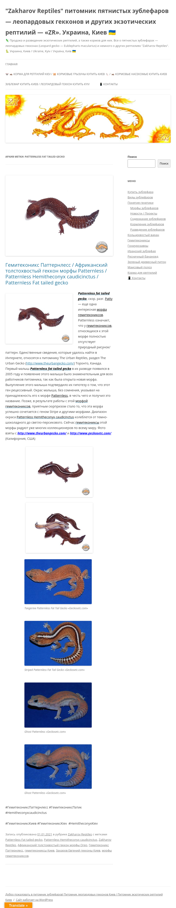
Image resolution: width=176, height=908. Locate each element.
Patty (108, 299)
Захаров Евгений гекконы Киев (78, 850)
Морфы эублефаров (144, 208)
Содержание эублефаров (148, 219)
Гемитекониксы (139, 240)
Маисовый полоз (140, 267)
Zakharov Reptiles (80, 834)
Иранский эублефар (142, 251)
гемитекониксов (99, 325)
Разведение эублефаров (147, 230)
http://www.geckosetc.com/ (90, 433)
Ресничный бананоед (143, 256)
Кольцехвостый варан (143, 235)
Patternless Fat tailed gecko (23, 840)
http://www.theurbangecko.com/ (50, 363)
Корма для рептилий (142, 273)
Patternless (59, 395)
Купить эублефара (140, 192)
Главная (11, 64)
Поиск (132, 157)
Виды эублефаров (140, 197)
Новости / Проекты (143, 213)
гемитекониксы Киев (39, 850)
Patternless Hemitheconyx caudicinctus (70, 840)
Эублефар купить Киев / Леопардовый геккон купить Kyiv (47, 84)
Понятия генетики (140, 203)
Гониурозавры (138, 246)
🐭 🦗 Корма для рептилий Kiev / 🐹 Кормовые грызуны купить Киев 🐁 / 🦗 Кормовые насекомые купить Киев (86, 74)
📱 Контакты (108, 84)
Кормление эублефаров (147, 224)
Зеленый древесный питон (147, 262)
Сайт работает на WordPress (34, 900)
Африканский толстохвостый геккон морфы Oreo (52, 845)
